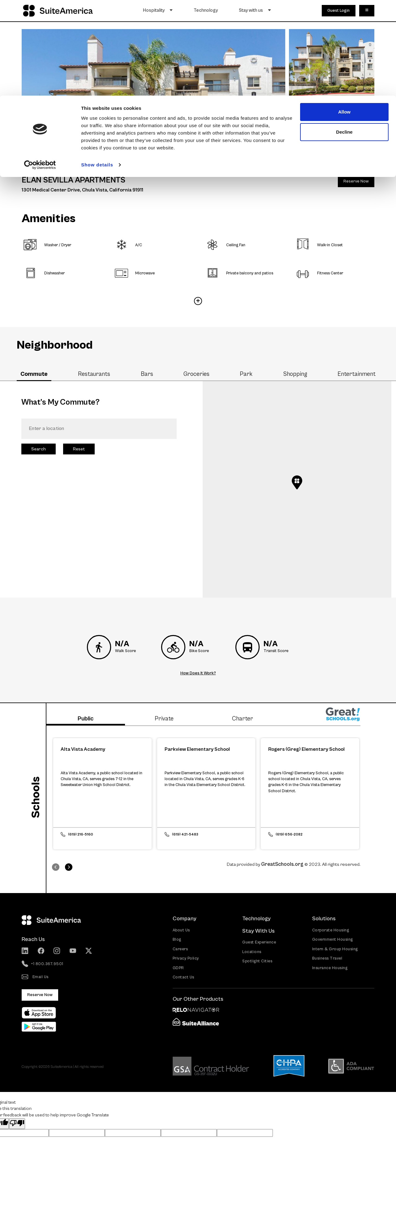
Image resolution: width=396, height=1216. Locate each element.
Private (164, 718)
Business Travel (327, 958)
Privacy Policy (186, 958)
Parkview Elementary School (197, 748)
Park (246, 374)
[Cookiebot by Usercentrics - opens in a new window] (40, 69)
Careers (180, 948)
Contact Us (183, 976)
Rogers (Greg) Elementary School (306, 748)
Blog (177, 939)
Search (38, 449)
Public (85, 718)
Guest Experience (259, 941)
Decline (344, 36)
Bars (147, 374)
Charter (242, 718)
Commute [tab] (34, 374)
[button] (297, 482)
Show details (97, 69)
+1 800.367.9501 (42, 963)
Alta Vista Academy (83, 748)
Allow (344, 16)
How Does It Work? (198, 673)
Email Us (35, 976)
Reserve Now (356, 181)
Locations (251, 951)
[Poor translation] (17, 1123)
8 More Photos (332, 133)
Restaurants (94, 374)
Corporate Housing (330, 929)
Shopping (295, 374)
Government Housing (332, 939)
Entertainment (357, 374)
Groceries (196, 374)
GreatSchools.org (282, 864)
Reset (79, 449)
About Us (181, 929)
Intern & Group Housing (335, 948)
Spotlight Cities (257, 960)
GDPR (178, 967)
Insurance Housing (330, 967)
